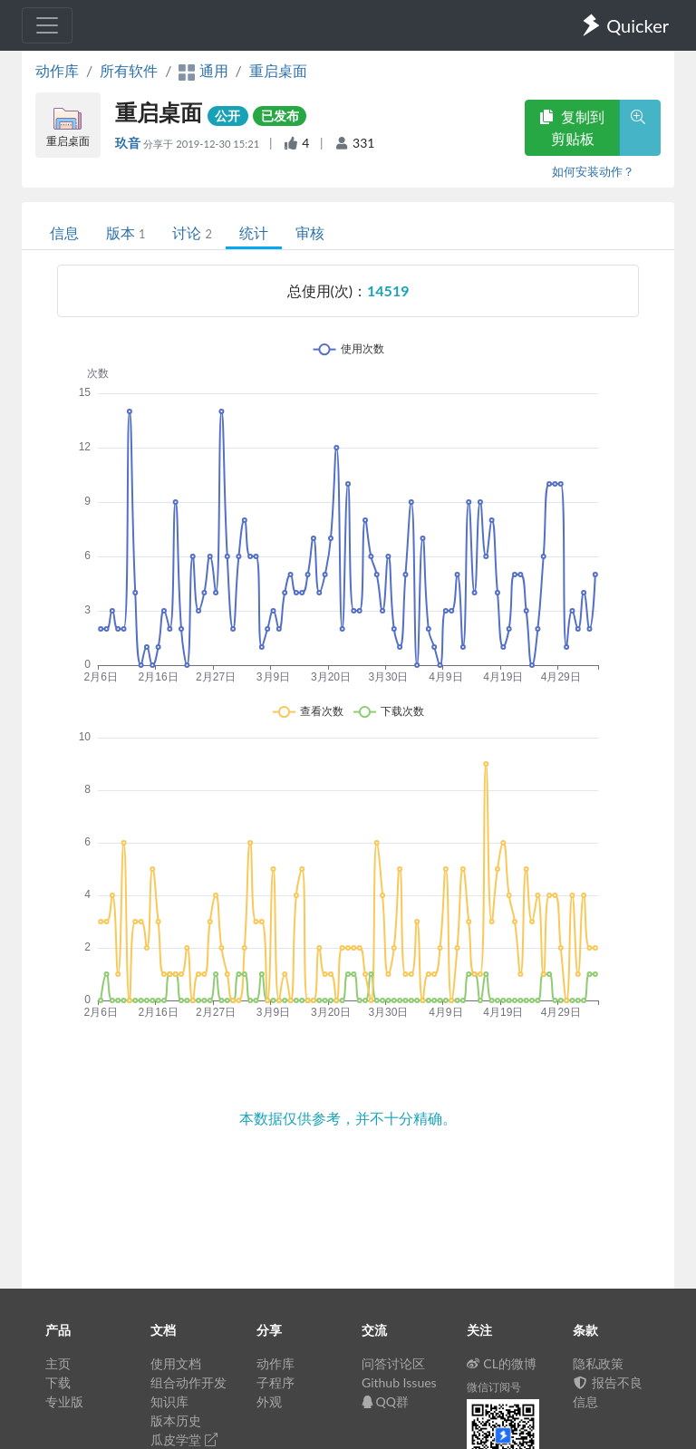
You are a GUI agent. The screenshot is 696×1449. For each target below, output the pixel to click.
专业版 (64, 1401)
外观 (269, 1401)
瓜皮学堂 (184, 1439)
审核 (309, 232)
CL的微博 (501, 1363)
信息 (64, 232)
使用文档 (175, 1363)
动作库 (57, 70)
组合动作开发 (188, 1382)
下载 (58, 1382)
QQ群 (385, 1401)
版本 (125, 232)
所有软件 (129, 70)
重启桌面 (278, 70)
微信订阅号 (494, 1387)
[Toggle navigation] (47, 25)
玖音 (129, 142)
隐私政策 (598, 1363)
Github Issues (399, 1382)
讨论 (191, 232)
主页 (58, 1363)
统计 (253, 232)
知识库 (169, 1401)
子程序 (275, 1382)
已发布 (280, 115)
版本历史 (175, 1420)
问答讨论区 (393, 1363)
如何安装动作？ (593, 171)
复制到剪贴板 (572, 127)
